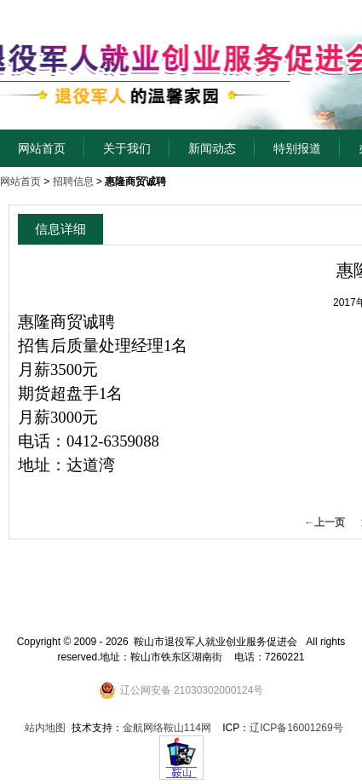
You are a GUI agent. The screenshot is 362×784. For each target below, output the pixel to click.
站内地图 (45, 728)
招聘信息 (73, 181)
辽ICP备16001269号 (296, 728)
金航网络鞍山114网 (167, 728)
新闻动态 (212, 148)
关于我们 (127, 148)
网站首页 (42, 148)
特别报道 (297, 148)
